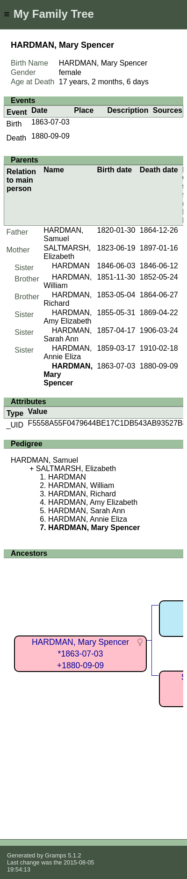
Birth (14, 124)
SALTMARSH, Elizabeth (67, 252)
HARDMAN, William (81, 485)
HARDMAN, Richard (67, 299)
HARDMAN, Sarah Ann (67, 334)
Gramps (55, 855)
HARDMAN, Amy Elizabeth (67, 317)
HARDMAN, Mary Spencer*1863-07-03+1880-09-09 (80, 653)
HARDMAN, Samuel (63, 234)
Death (17, 138)
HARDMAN (71, 266)
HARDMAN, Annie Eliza (67, 352)
